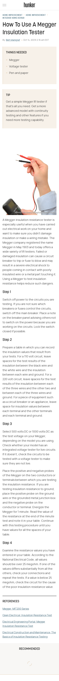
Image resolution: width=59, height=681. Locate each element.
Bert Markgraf (13, 40)
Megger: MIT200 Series (16, 609)
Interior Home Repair (13, 18)
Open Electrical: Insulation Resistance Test (27, 615)
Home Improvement (12, 15)
